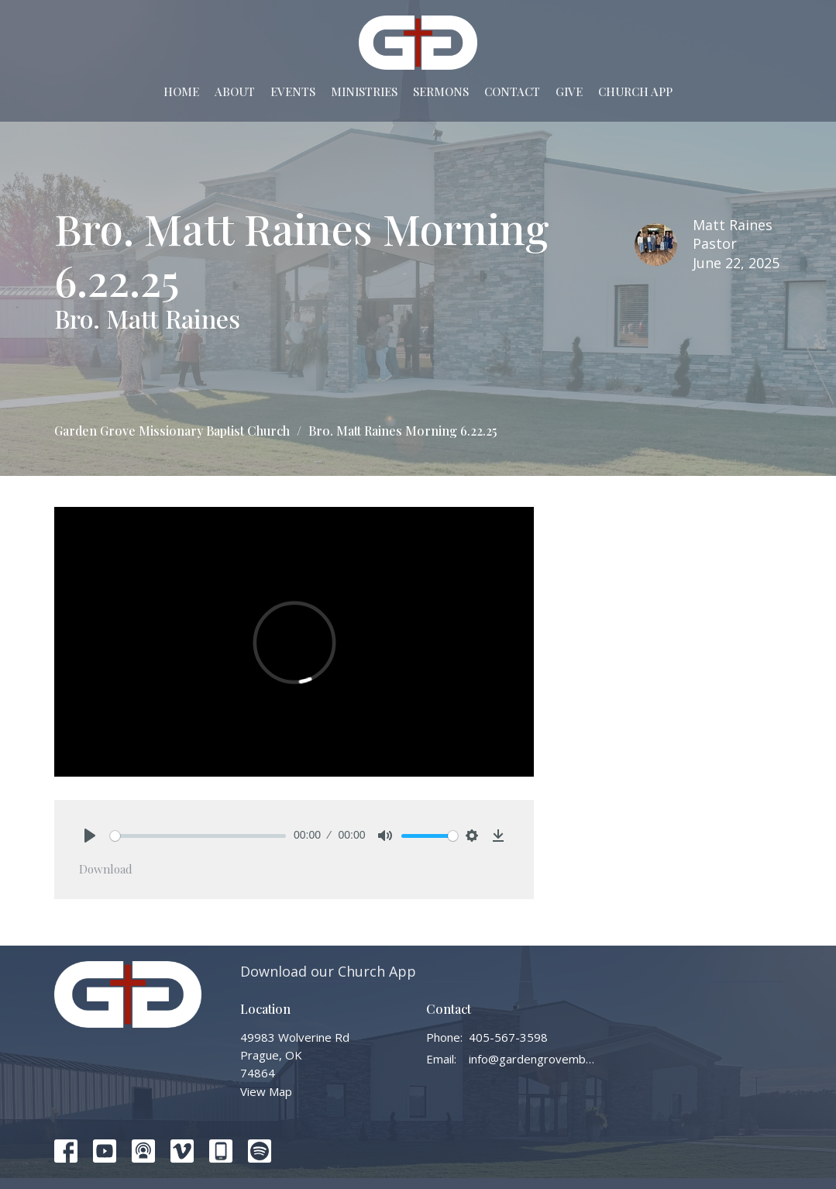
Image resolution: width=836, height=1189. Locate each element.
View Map (266, 1091)
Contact (512, 91)
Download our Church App (328, 971)
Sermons (441, 91)
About (235, 91)
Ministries (364, 91)
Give (569, 91)
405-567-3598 (508, 1037)
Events (292, 91)
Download (105, 869)
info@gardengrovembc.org (533, 1059)
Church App (635, 91)
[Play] (89, 835)
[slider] (198, 836)
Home (181, 91)
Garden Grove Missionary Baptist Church (172, 430)
